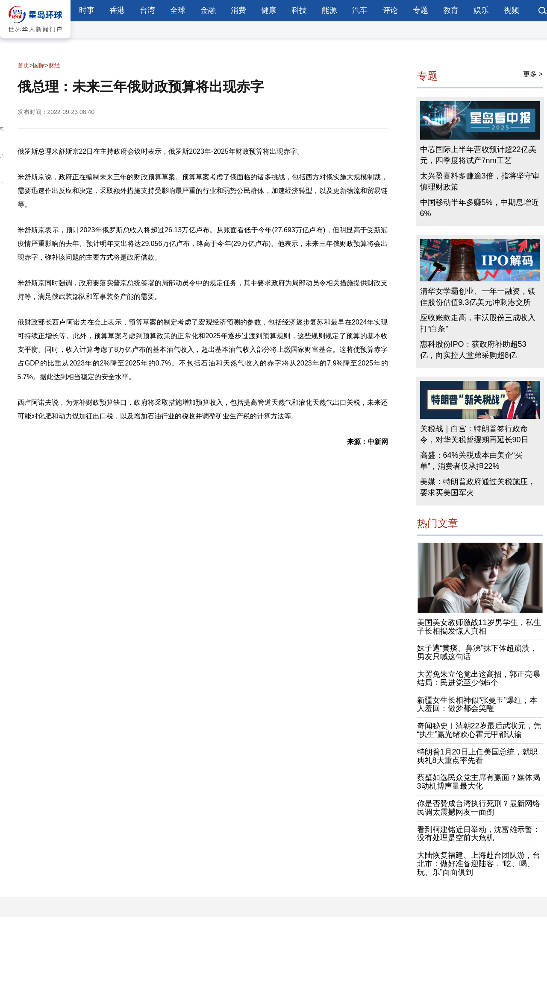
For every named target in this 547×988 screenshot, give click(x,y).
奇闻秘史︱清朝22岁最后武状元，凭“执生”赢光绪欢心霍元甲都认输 (479, 730)
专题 (420, 10)
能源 (329, 10)
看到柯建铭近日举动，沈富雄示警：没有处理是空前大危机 (478, 833)
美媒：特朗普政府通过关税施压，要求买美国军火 (477, 487)
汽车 (360, 10)
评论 (390, 10)
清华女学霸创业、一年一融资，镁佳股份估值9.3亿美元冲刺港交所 (477, 297)
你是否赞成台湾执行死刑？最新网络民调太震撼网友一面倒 (478, 807)
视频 (511, 10)
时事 (86, 10)
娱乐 (481, 10)
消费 (238, 10)
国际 (39, 65)
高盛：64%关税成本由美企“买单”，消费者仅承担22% (471, 461)
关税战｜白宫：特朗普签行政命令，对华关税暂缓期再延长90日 (474, 434)
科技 (299, 10)
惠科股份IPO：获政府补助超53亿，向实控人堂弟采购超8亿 (473, 350)
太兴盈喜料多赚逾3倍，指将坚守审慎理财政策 (480, 181)
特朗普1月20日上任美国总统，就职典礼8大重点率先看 (477, 756)
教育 (451, 10)
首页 (23, 65)
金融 (208, 10)
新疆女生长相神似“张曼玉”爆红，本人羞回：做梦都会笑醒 (477, 704)
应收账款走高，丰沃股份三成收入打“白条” (477, 323)
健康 (268, 10)
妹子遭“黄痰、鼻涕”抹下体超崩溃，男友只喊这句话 (477, 652)
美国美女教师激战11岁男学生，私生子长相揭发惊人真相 (479, 626)
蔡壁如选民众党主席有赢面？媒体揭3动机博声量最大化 (478, 781)
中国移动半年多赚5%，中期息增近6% (479, 208)
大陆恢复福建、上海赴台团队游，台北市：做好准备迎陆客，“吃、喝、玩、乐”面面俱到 (478, 864)
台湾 (147, 10)
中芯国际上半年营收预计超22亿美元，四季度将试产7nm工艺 (478, 155)
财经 (54, 65)
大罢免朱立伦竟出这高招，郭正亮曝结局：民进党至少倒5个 (478, 678)
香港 (117, 10)
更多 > (533, 74)
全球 (177, 10)
